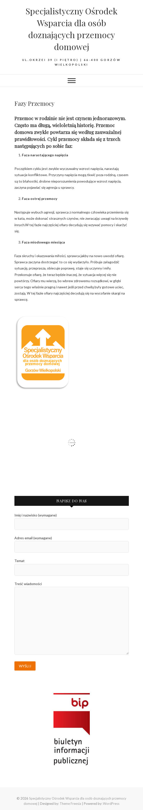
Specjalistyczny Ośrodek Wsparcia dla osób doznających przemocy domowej (71, 28)
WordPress (111, 804)
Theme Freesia (70, 804)
